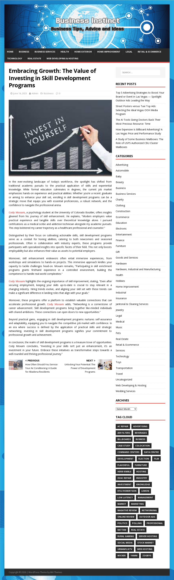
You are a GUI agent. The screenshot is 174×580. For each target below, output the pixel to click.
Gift (118, 251)
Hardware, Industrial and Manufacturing (138, 269)
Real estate (138, 529)
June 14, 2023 (20, 93)
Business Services (45, 51)
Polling (137, 523)
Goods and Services (127, 257)
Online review (125, 516)
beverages (141, 432)
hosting (141, 471)
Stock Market (145, 542)
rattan (121, 529)
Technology (14, 58)
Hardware (121, 263)
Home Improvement (108, 51)
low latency (125, 497)
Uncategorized (124, 379)
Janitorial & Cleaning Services (132, 304)
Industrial (121, 292)
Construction (123, 211)
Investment (124, 484)
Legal (129, 51)
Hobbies (120, 281)
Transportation (124, 368)
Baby (118, 176)
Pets (118, 333)
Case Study (123, 445)
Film (156, 458)
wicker (121, 555)
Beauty (120, 182)
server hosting (148, 536)
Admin (35, 93)
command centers (128, 452)
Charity (120, 199)
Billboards (124, 439)
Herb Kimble (124, 471)
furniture (141, 465)
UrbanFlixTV (124, 549)
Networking (149, 510)
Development (125, 458)
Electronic (121, 228)
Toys (118, 362)
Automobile (122, 170)
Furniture (121, 246)
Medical (120, 321)
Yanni (134, 555)
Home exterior (83, 51)
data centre (151, 452)
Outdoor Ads (147, 516)
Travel (119, 373)
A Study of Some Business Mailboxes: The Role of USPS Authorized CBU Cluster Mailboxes (139, 143)
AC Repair (122, 426)
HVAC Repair (124, 478)
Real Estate (34, 58)
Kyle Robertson (126, 490)
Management (145, 497)
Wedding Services (125, 391)
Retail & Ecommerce (149, 51)
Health (65, 51)
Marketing (137, 503)
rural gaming (125, 536)
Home (10, 51)
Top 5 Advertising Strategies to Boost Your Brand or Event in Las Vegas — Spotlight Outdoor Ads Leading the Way (140, 96)
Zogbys (146, 555)
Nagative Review (127, 510)
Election (143, 458)
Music (119, 327)
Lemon (145, 490)
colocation (142, 445)
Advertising (122, 164)
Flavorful (123, 465)
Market (121, 503)
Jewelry (120, 310)
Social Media (124, 542)
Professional (155, 523)
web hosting (144, 549)
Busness (140, 439)
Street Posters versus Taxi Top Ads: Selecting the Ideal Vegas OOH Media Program (137, 110)
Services (120, 350)
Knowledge (143, 484)
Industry (141, 478)
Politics (122, 523)
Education (121, 222)
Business (24, 51)
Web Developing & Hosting (62, 58)
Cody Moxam (17, 212)
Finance (120, 240)
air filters (123, 432)
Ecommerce (122, 217)
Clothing (120, 205)
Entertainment (124, 234)
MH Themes (56, 572)
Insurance (121, 298)
